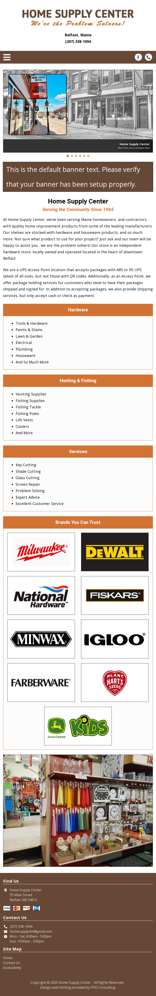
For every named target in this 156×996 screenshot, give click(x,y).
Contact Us (11, 963)
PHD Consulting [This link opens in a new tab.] (103, 987)
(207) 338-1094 (78, 41)
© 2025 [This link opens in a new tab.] (52, 982)
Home (7, 958)
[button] (67, 156)
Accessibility (12, 967)
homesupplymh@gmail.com (31, 931)
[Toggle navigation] (8, 57)
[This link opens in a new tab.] (138, 57)
